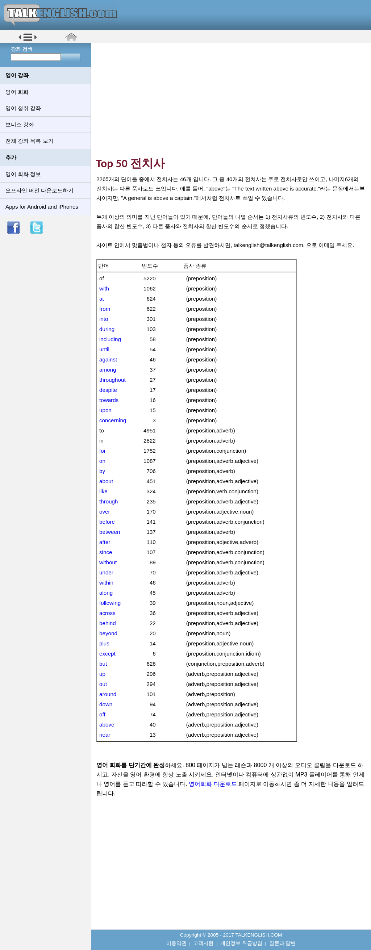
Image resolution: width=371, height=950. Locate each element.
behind (107, 623)
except (107, 653)
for (102, 451)
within (106, 582)
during (106, 329)
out (103, 684)
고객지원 (203, 943)
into (103, 319)
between (109, 532)
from (104, 309)
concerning (112, 420)
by (102, 471)
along (106, 593)
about (106, 481)
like (103, 491)
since (105, 552)
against (108, 359)
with (104, 288)
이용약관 (176, 943)
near (104, 735)
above (106, 724)
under (106, 572)
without (108, 562)
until (104, 349)
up (102, 674)
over (104, 512)
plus (104, 643)
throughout (112, 380)
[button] (27, 40)
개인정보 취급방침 (241, 943)
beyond (108, 633)
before (107, 522)
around (107, 694)
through (108, 501)
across (107, 613)
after (104, 542)
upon (105, 410)
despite (108, 390)
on (102, 461)
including (110, 339)
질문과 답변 (282, 943)
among (107, 370)
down (105, 704)
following (110, 603)
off (102, 714)
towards (108, 400)
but (103, 664)
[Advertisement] (233, 99)
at (101, 299)
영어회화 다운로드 (213, 784)
